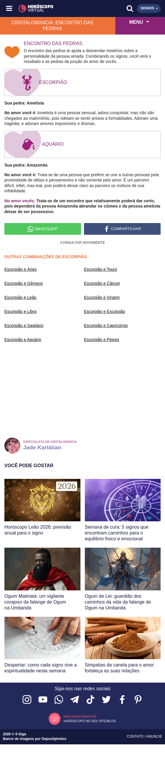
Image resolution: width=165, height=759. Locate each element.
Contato (135, 736)
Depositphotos (54, 739)
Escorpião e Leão (20, 297)
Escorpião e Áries (20, 269)
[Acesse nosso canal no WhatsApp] (59, 700)
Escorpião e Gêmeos (23, 283)
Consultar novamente (82, 243)
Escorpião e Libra (20, 311)
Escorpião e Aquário (22, 339)
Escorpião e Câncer (102, 283)
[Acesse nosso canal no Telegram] (75, 700)
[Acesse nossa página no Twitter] (106, 700)
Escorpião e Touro (100, 269)
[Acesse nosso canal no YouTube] (43, 700)
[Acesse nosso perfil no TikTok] (90, 700)
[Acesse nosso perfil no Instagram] (27, 700)
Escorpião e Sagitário (23, 325)
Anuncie (154, 736)
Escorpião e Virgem (102, 297)
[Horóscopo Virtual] (46, 8)
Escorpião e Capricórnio (106, 325)
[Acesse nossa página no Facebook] (122, 700)
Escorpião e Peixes (101, 339)
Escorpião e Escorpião (104, 311)
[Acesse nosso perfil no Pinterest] (138, 700)
